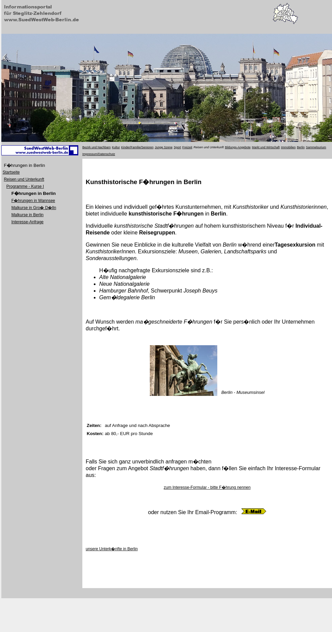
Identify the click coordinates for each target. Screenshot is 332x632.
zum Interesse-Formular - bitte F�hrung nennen (207, 487)
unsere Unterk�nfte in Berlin (112, 549)
